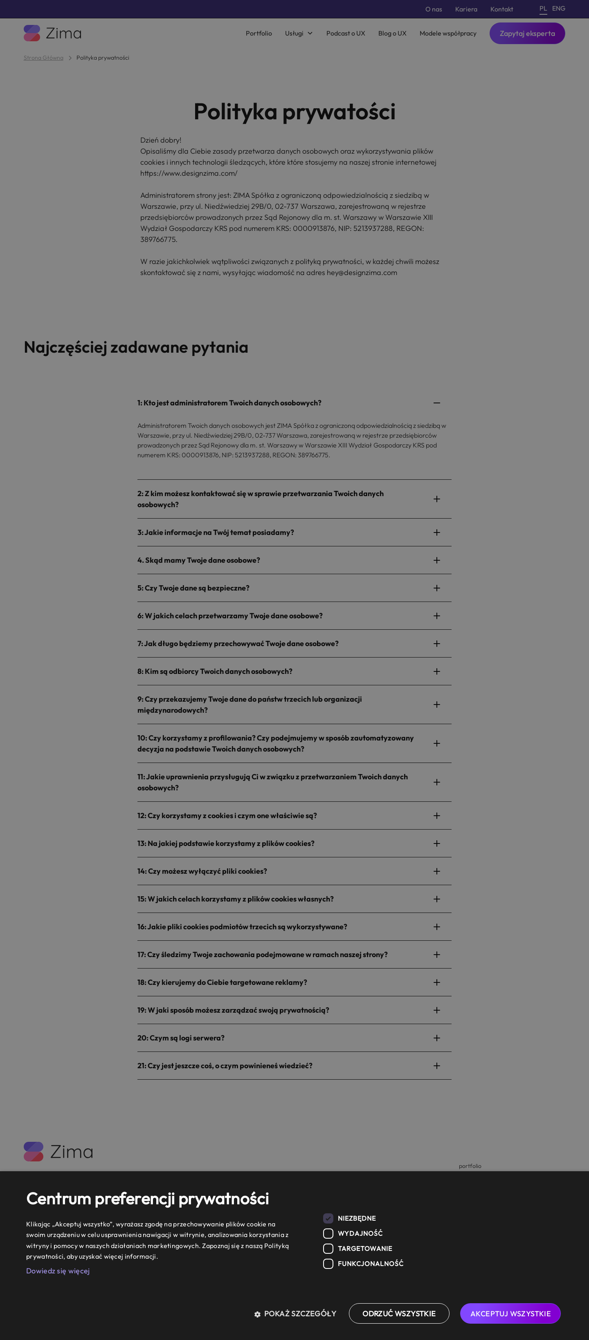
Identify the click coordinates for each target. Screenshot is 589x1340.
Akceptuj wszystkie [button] (510, 1313)
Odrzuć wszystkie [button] (399, 1313)
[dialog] (294, 1255)
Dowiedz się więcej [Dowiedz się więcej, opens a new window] (58, 1270)
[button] (298, 1313)
